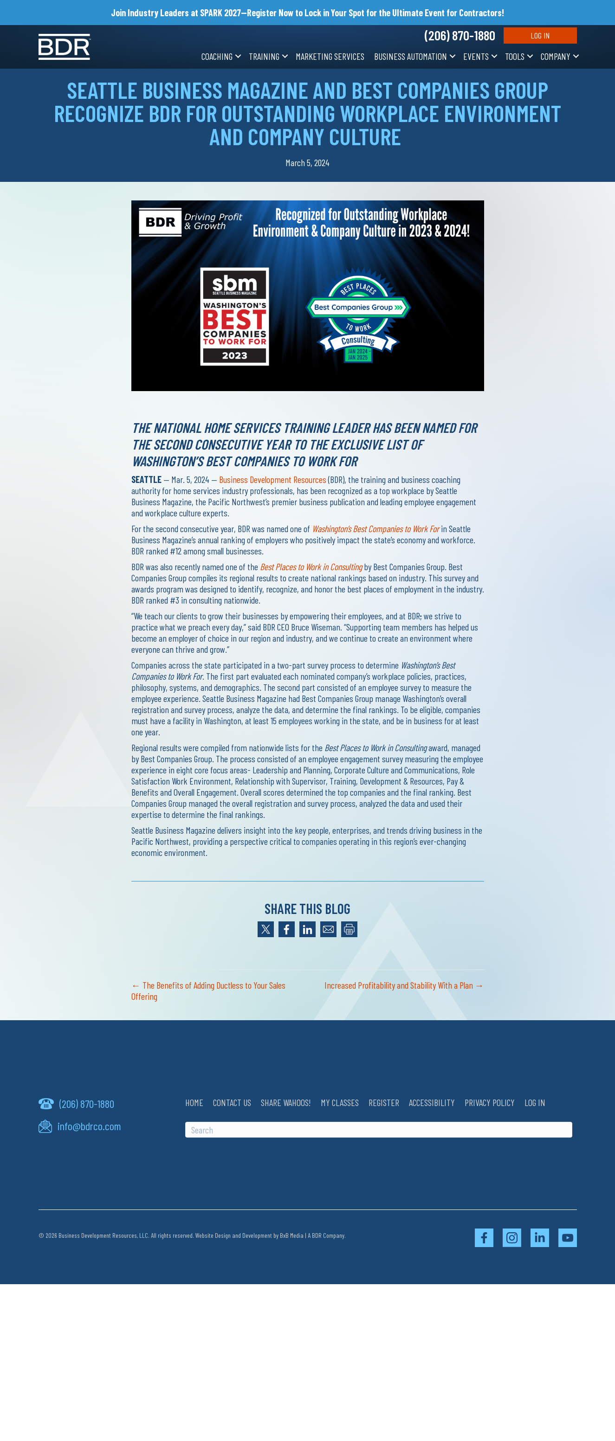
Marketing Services (330, 56)
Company (555, 56)
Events (476, 56)
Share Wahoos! (286, 1102)
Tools (514, 56)
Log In (540, 35)
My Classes (340, 1102)
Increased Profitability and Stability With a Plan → (404, 985)
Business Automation (410, 56)
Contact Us (232, 1102)
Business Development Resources (272, 479)
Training (264, 56)
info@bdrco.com (89, 1125)
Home (194, 1102)
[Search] (378, 1130)
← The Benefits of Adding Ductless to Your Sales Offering (208, 990)
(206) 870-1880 (460, 35)
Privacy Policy (490, 1102)
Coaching (217, 56)
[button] (238, 56)
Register (384, 1102)
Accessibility (432, 1102)
